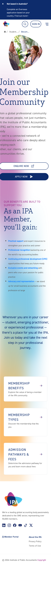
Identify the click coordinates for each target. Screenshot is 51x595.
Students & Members (13, 31)
